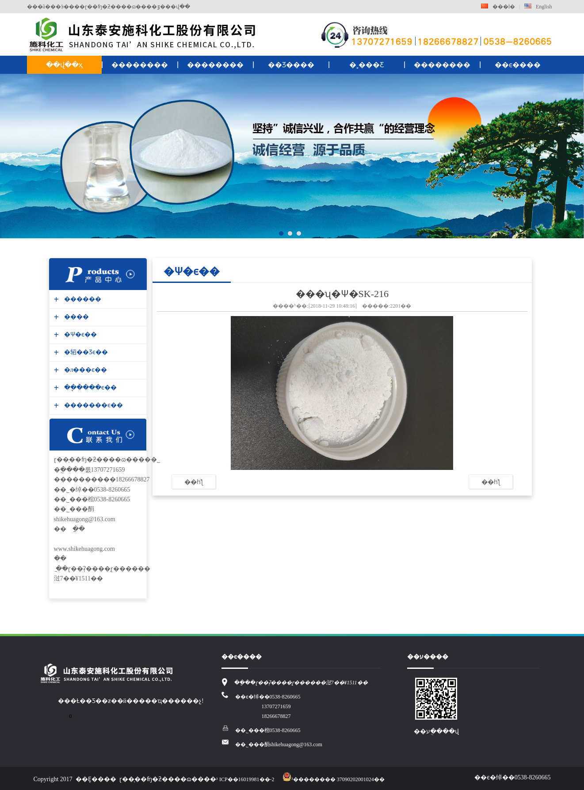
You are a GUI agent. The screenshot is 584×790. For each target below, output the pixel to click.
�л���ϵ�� (84, 369)
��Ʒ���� (291, 65)
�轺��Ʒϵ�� (85, 352)
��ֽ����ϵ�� (89, 387)
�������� (139, 65)
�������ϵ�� (92, 405)
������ (81, 299)
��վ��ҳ (64, 65)
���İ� (498, 7)
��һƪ (193, 481)
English (538, 7)
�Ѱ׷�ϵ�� (79, 334)
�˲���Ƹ (366, 65)
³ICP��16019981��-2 (245, 779)
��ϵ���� (518, 65)
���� (75, 316)
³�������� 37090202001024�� (333, 779)
